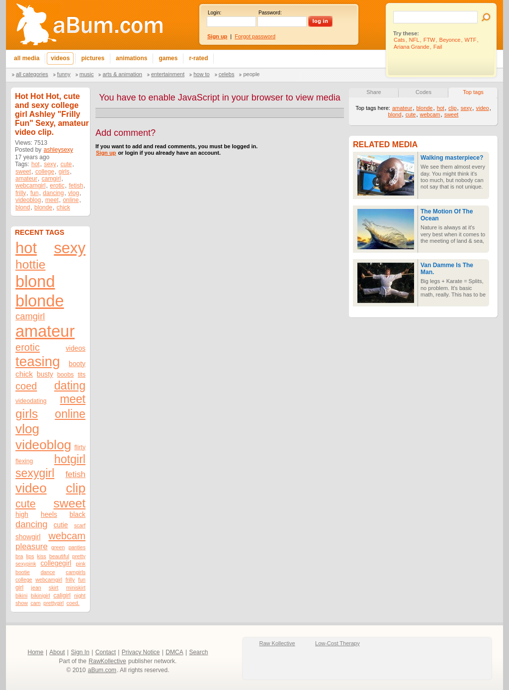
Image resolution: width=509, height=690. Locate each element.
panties (77, 547)
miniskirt (75, 588)
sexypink (25, 564)
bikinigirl (40, 595)
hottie (30, 264)
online (71, 200)
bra (19, 556)
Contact (105, 652)
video (31, 488)
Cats (399, 40)
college (44, 171)
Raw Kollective (277, 643)
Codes (423, 92)
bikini (21, 595)
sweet (23, 171)
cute (66, 164)
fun (34, 193)
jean (36, 588)
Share (373, 92)
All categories (32, 74)
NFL (414, 40)
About (57, 652)
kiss (41, 556)
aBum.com (102, 670)
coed (26, 386)
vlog (73, 193)
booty (77, 364)
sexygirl (34, 473)
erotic (57, 185)
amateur (26, 178)
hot (35, 164)
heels (49, 514)
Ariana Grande (411, 47)
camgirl (51, 178)
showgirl (28, 537)
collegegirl (55, 563)
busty (45, 374)
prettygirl (53, 603)
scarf (79, 525)
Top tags (473, 92)
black (77, 514)
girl (19, 587)
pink (80, 564)
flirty (80, 447)
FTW (429, 40)
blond (22, 207)
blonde (43, 207)
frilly (20, 193)
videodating (31, 400)
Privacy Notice (141, 652)
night (79, 595)
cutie (61, 525)
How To (201, 74)
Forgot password (255, 36)
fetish (76, 185)
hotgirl (69, 459)
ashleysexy (58, 149)
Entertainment (167, 74)
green (58, 547)
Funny (64, 74)
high (21, 514)
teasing (37, 361)
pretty (78, 556)
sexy (50, 164)
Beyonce (450, 40)
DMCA (174, 652)
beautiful (59, 556)
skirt (54, 588)
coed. (73, 603)
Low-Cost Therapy (337, 643)
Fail (437, 47)
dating (69, 385)
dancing (53, 193)
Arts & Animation (122, 74)
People (251, 74)
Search (198, 652)
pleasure (31, 546)
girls (64, 171)
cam (36, 603)
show (21, 603)
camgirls (75, 572)
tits (81, 374)
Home (36, 652)
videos (75, 348)
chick (63, 207)
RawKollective (107, 661)
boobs (65, 374)
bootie (22, 572)
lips (30, 556)
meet (52, 200)
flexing (24, 461)
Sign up (106, 153)
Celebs (227, 74)
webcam (66, 535)
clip (75, 488)
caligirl (62, 595)
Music (87, 74)
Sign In (80, 652)
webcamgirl (30, 185)
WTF (471, 40)
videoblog (28, 200)
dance (48, 572)
